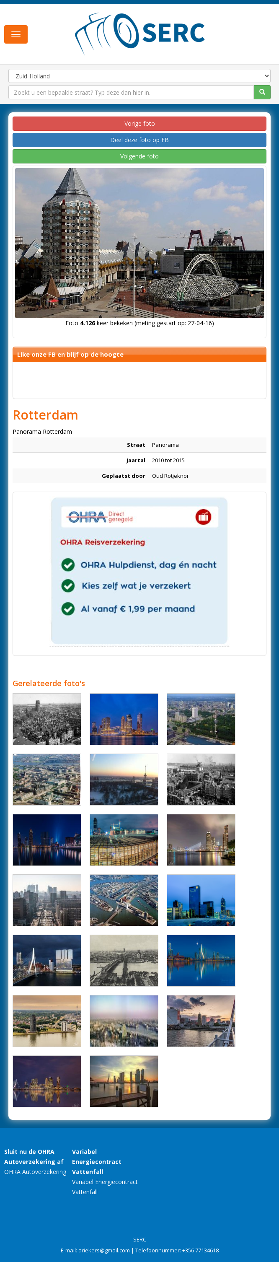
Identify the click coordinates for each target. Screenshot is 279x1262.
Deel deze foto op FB (139, 140)
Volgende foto (139, 156)
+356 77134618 (200, 1250)
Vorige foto (139, 123)
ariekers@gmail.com (104, 1250)
